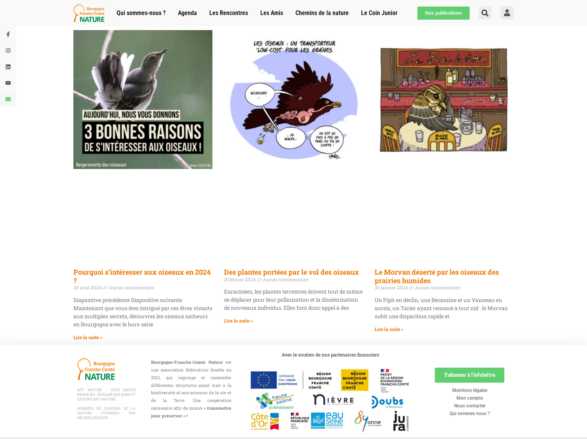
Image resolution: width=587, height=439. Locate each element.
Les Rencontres (228, 13)
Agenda (187, 13)
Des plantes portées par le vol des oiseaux (291, 272)
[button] (485, 13)
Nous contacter (469, 406)
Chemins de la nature (322, 13)
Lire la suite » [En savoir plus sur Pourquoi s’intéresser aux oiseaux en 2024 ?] (87, 337)
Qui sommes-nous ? (141, 13)
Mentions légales (469, 390)
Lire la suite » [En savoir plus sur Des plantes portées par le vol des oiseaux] (238, 320)
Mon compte (469, 398)
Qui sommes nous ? (470, 413)
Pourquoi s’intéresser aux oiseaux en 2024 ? (141, 276)
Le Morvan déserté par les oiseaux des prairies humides (437, 276)
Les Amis (271, 13)
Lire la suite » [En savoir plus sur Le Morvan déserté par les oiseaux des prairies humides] (389, 329)
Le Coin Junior (379, 13)
